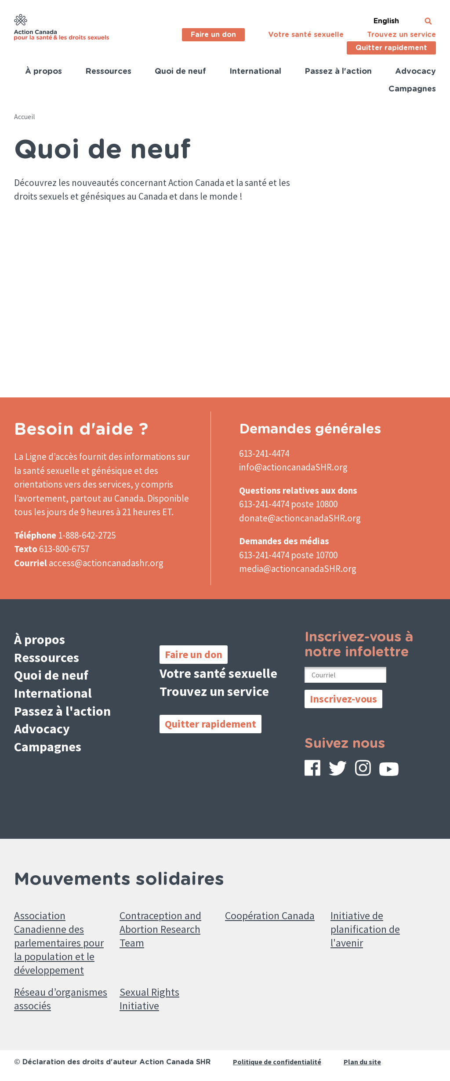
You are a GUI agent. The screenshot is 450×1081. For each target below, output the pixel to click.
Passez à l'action (338, 72)
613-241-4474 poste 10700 (288, 555)
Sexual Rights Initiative (149, 998)
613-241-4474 (264, 453)
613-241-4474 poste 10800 (288, 504)
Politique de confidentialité (277, 1061)
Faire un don (213, 34)
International (255, 72)
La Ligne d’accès (45, 456)
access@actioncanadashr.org (106, 563)
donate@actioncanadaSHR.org (300, 518)
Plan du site (362, 1061)
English (386, 21)
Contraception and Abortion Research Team (160, 929)
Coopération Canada (270, 915)
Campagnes (412, 89)
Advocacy (415, 72)
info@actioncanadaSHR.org (293, 467)
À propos (43, 72)
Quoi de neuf (180, 72)
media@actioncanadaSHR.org (297, 569)
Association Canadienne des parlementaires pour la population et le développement (59, 943)
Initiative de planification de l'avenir (365, 929)
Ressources (108, 72)
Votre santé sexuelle (306, 34)
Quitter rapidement (391, 47)
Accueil (24, 116)
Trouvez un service (401, 34)
